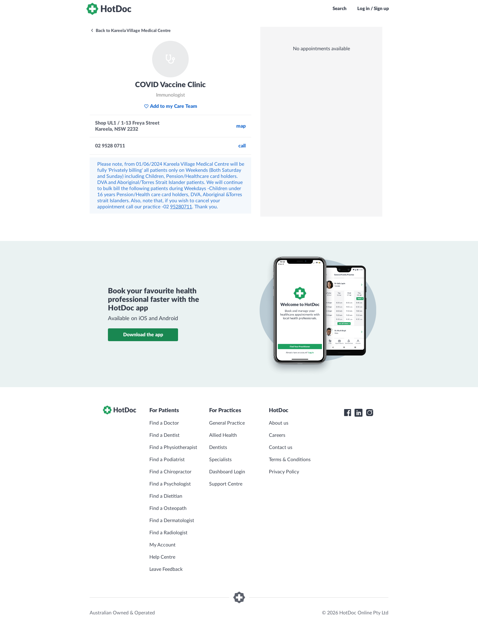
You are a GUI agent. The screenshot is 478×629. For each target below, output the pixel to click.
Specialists (220, 459)
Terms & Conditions (290, 459)
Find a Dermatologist (171, 520)
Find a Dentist (164, 435)
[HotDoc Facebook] (347, 413)
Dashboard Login (227, 471)
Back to (130, 31)
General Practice (227, 423)
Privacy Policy (284, 471)
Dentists (218, 447)
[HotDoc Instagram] (369, 413)
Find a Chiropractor (170, 471)
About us (278, 423)
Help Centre (162, 557)
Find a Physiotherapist (173, 447)
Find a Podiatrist (167, 459)
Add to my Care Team (170, 106)
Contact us (280, 447)
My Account (162, 544)
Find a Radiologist (168, 532)
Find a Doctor (164, 423)
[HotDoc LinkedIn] (358, 413)
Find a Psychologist (170, 484)
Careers (277, 435)
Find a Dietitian (165, 496)
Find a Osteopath (168, 508)
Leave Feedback (166, 569)
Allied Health (223, 435)
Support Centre (225, 484)
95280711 (181, 206)
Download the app (143, 334)
